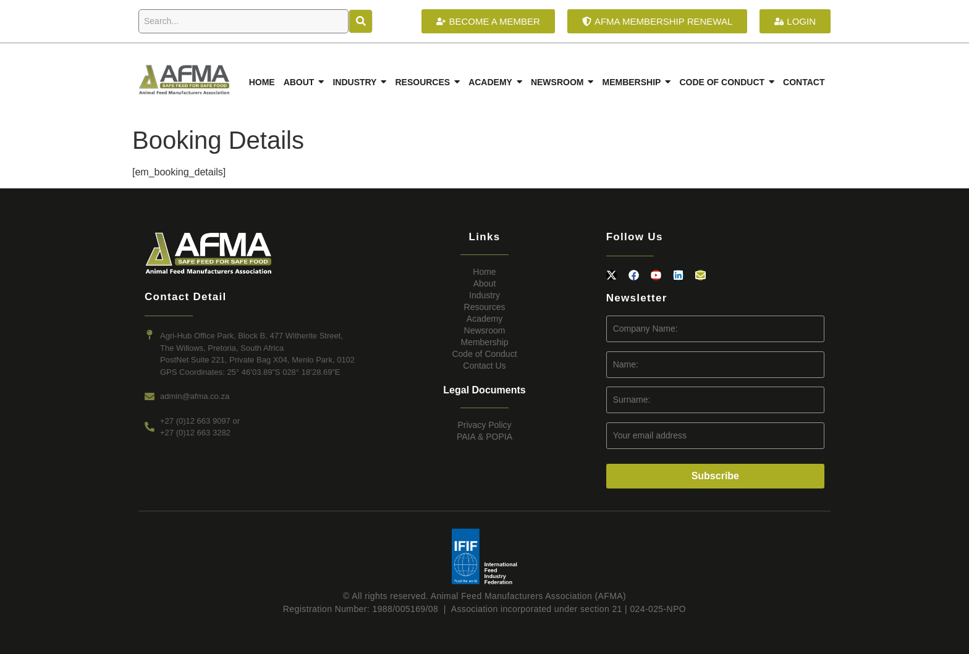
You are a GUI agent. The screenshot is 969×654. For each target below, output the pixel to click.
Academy (484, 319)
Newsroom (485, 330)
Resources (485, 307)
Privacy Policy (484, 425)
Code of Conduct (484, 354)
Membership (484, 342)
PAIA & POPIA (484, 437)
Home (484, 272)
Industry (484, 295)
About (484, 283)
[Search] (243, 21)
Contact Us (484, 366)
